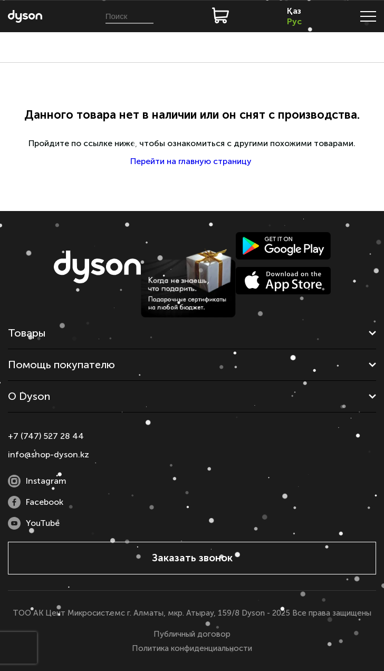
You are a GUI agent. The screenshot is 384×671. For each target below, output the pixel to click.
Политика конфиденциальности (192, 648)
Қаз (294, 11)
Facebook (35, 502)
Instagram (37, 481)
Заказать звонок (192, 558)
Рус (294, 21)
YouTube (34, 523)
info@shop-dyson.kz (48, 454)
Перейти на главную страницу (192, 161)
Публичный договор (192, 634)
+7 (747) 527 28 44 (46, 436)
